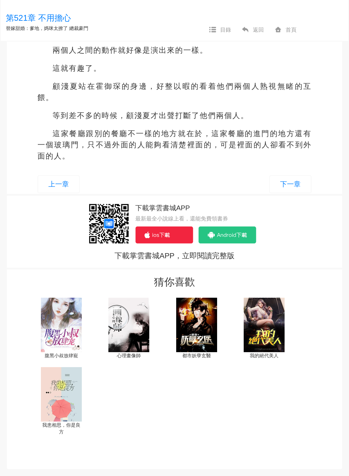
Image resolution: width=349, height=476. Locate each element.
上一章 (58, 184)
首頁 (285, 30)
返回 (252, 30)
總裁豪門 (78, 28)
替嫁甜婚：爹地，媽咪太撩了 (37, 28)
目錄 (220, 30)
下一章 (290, 184)
